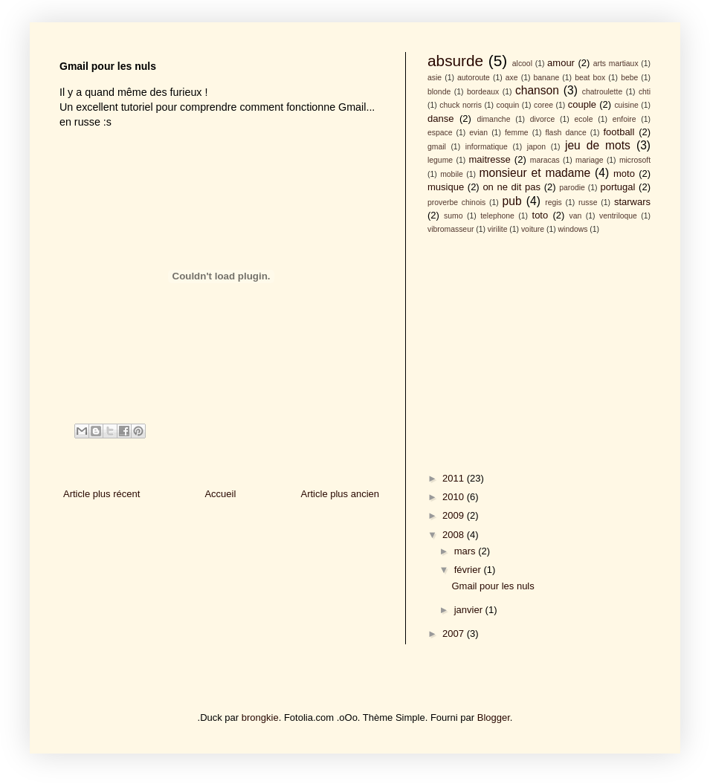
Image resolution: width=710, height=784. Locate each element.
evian (478, 133)
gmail (436, 147)
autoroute (473, 78)
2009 (454, 515)
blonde (439, 92)
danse (440, 118)
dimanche (493, 119)
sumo (453, 216)
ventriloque (618, 216)
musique (445, 186)
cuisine (626, 105)
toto (540, 215)
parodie (572, 188)
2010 (454, 496)
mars (466, 551)
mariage (589, 160)
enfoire (624, 119)
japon (536, 147)
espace (440, 133)
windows (573, 229)
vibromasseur (450, 229)
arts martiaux (616, 63)
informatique (486, 147)
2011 (454, 478)
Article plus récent (101, 493)
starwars (632, 201)
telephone (497, 216)
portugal (617, 186)
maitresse (489, 159)
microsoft (635, 160)
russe (587, 202)
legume (440, 160)
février (469, 569)
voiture (532, 229)
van (575, 216)
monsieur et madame (534, 172)
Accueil (220, 493)
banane (547, 78)
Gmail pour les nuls (492, 586)
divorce (542, 119)
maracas (545, 160)
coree (543, 105)
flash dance (565, 133)
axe (512, 78)
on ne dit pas (511, 186)
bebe (629, 78)
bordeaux (483, 92)
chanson (537, 90)
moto (624, 173)
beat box (590, 78)
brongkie (260, 717)
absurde (455, 60)
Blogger (493, 717)
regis (553, 202)
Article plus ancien (340, 493)
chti (645, 92)
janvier (469, 609)
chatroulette (602, 92)
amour (561, 62)
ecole (584, 119)
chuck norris (460, 105)
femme (517, 133)
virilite (498, 229)
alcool (522, 63)
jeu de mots (597, 145)
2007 (454, 633)
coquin (508, 105)
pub (512, 201)
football (618, 131)
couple (582, 104)
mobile (451, 174)
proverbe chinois (456, 202)
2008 (454, 534)
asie (434, 78)
